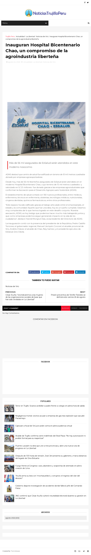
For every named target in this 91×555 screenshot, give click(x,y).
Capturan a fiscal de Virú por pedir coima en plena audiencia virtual (43, 426)
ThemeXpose (15, 552)
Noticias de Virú (42, 37)
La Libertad (30, 37)
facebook (83, 308)
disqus (74, 308)
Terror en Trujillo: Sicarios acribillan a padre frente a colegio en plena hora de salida (50, 406)
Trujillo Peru (10, 37)
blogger (65, 308)
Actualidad (20, 37)
